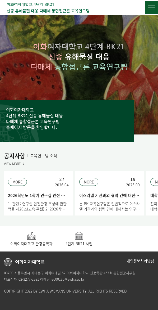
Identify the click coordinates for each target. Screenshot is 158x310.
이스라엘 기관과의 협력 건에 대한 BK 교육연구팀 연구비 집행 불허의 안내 (109, 195)
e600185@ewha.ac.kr (68, 279)
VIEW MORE (12, 163)
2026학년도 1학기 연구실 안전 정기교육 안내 (38, 195)
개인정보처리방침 (140, 260)
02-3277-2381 (28, 279)
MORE (17, 182)
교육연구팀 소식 (43, 156)
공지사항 (14, 155)
